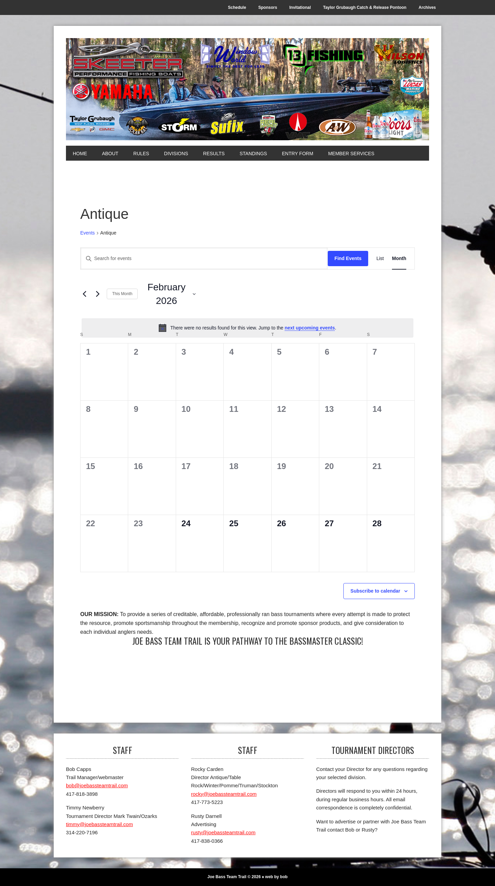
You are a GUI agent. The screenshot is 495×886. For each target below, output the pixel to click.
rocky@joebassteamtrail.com (224, 794)
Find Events (348, 258)
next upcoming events (310, 328)
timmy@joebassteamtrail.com (99, 824)
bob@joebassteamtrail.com (97, 785)
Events (87, 233)
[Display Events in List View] (380, 258)
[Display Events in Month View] (399, 258)
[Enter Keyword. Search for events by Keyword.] (204, 258)
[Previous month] (84, 294)
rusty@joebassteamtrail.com (223, 832)
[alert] (247, 327)
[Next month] (97, 294)
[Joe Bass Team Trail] (247, 89)
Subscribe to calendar (375, 591)
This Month (122, 293)
